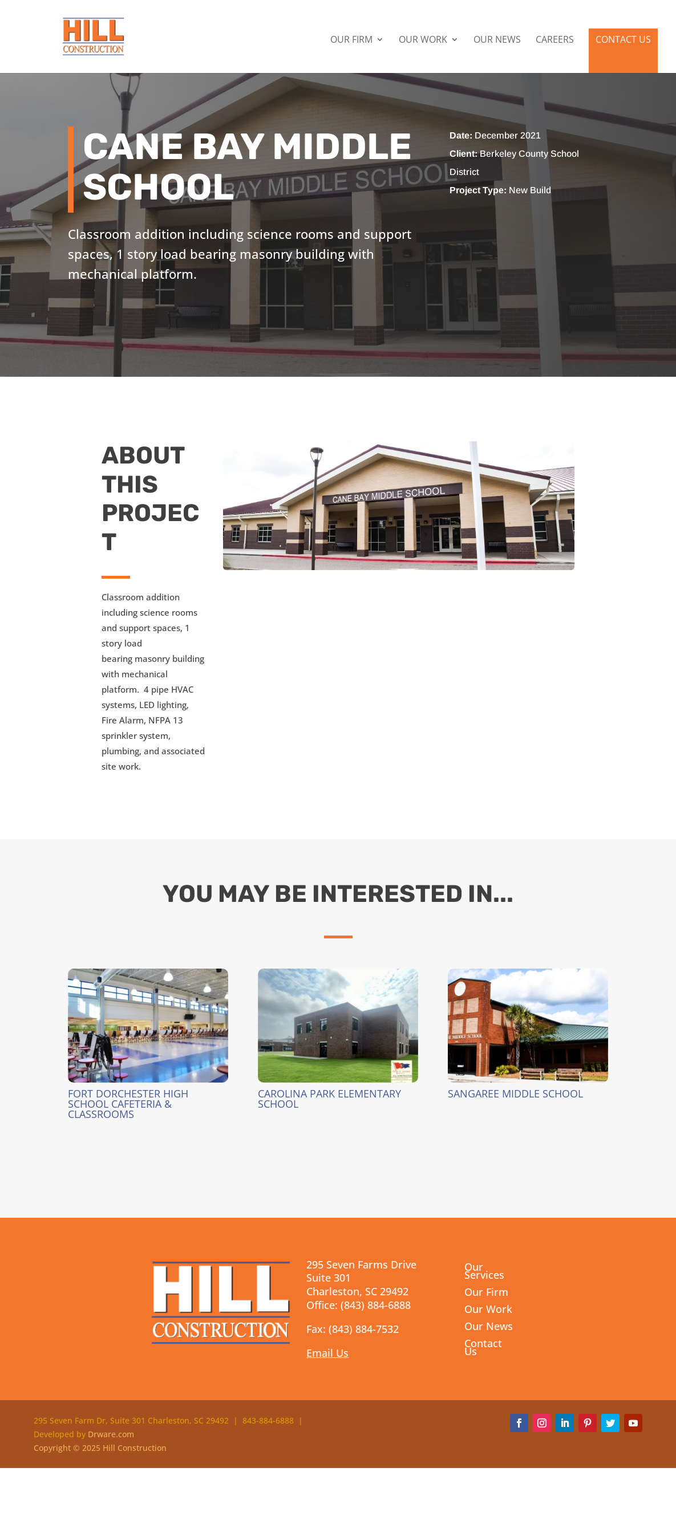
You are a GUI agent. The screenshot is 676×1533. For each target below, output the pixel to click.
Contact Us (623, 39)
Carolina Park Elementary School (329, 1099)
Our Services (484, 1272)
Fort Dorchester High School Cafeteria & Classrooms (128, 1104)
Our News (497, 40)
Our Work (423, 40)
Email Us (327, 1353)
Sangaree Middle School (515, 1093)
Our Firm (351, 40)
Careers (555, 40)
